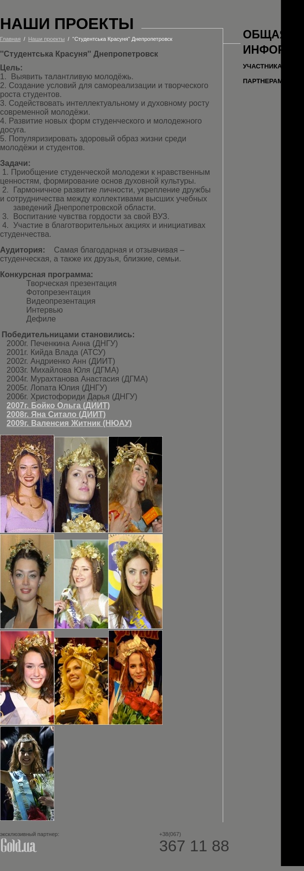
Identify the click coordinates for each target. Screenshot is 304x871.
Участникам (265, 66)
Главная (10, 39)
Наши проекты (46, 39)
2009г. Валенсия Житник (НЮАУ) (69, 423)
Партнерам (263, 81)
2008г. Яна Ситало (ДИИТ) (55, 414)
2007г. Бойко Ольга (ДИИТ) (58, 405)
